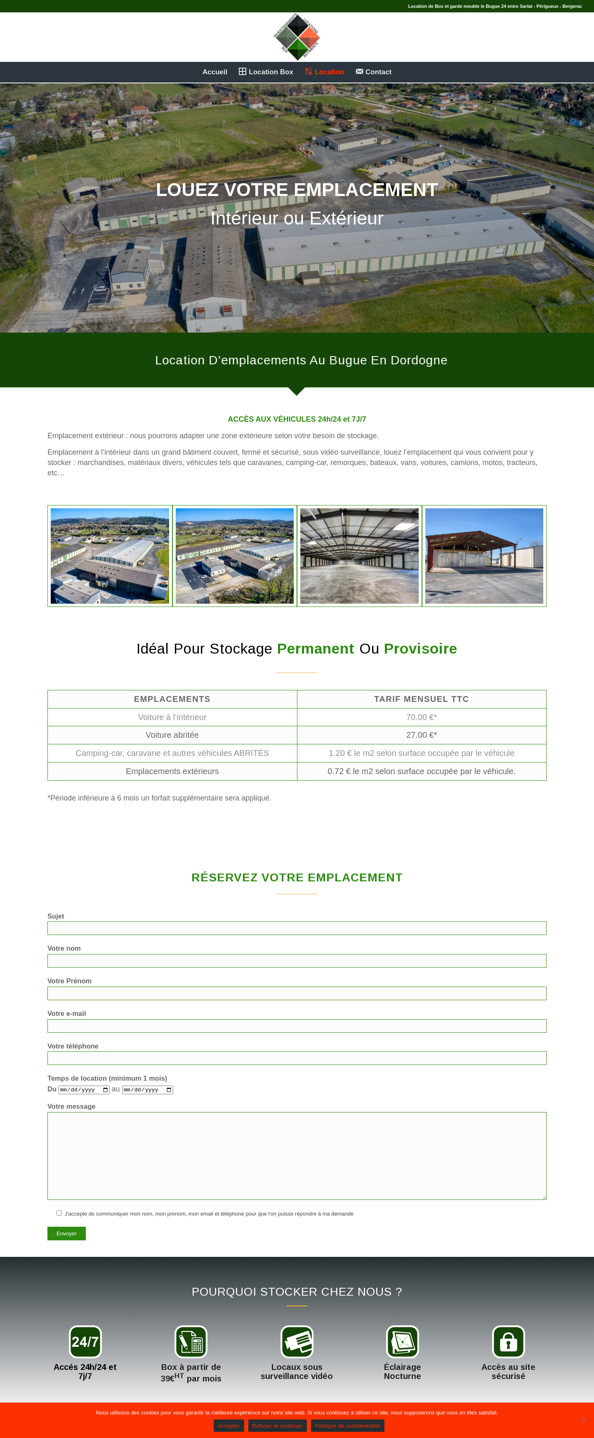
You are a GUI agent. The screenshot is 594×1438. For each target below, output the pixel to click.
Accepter (229, 1426)
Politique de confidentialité (347, 1426)
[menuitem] (215, 72)
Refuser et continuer (277, 1426)
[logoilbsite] (297, 37)
